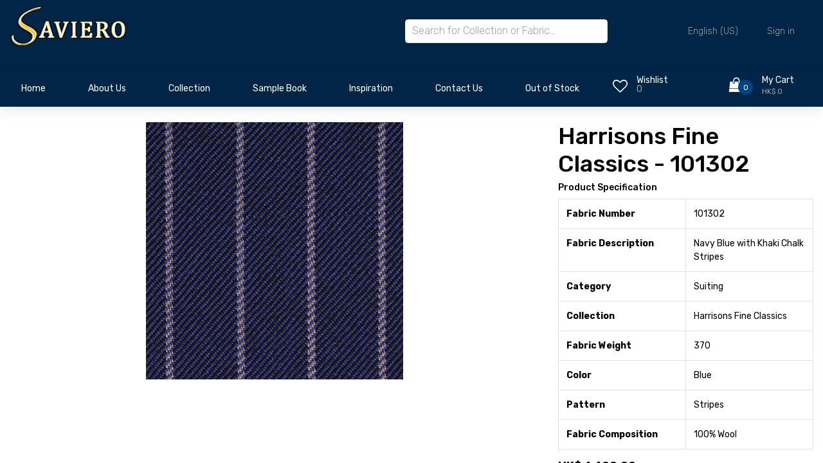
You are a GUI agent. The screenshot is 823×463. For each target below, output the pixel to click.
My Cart (778, 80)
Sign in (781, 31)
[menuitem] (33, 91)
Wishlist (652, 80)
